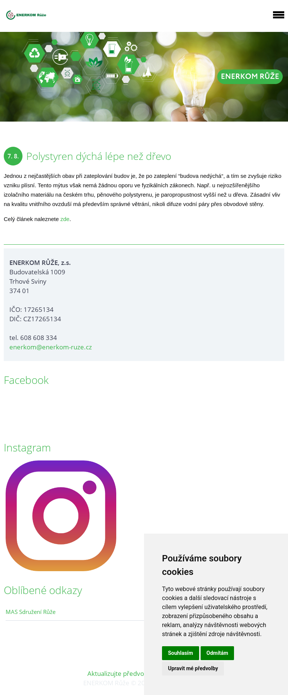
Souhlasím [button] (180, 653)
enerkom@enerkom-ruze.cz (50, 347)
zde (64, 219)
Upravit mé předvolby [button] (193, 668)
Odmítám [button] (217, 653)
